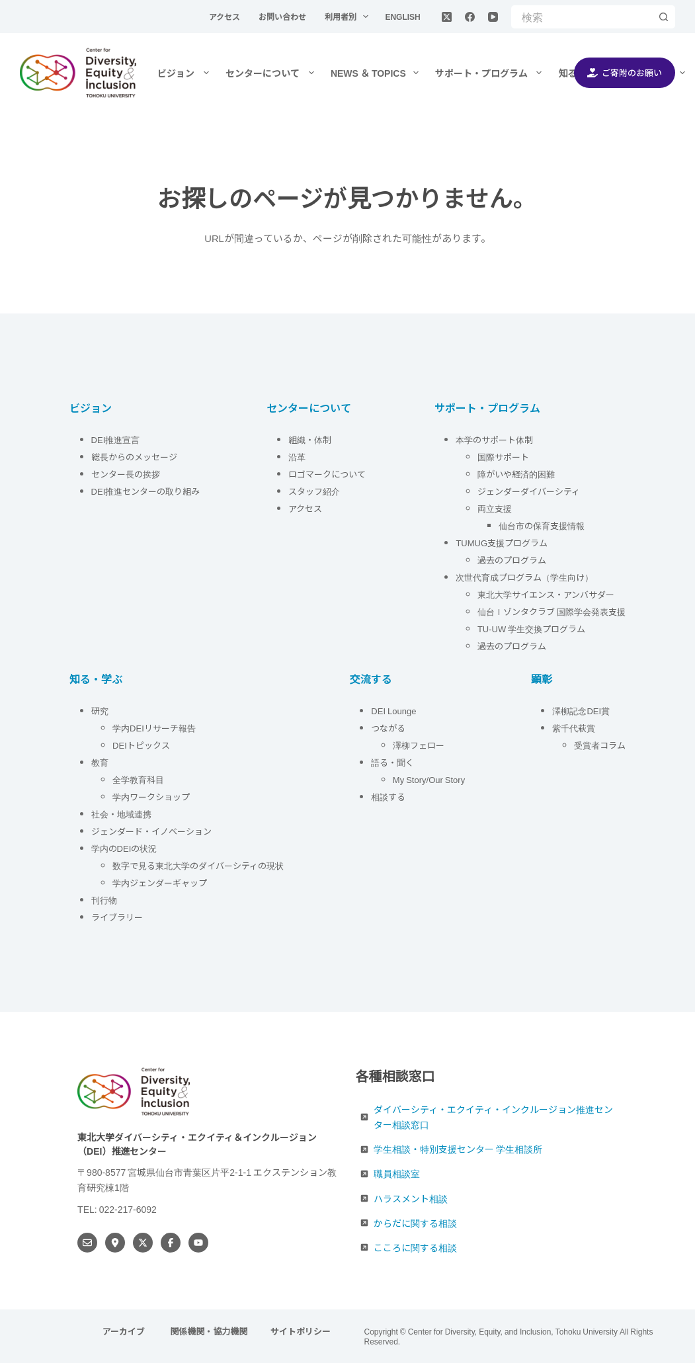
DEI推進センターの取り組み (145, 491)
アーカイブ (124, 1331)
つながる (388, 728)
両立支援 (494, 508)
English (402, 16)
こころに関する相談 (415, 1247)
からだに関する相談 (415, 1222)
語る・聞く (392, 762)
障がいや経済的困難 (516, 474)
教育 (99, 762)
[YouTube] (493, 17)
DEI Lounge (393, 710)
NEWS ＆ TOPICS (377, 73)
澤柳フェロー (418, 745)
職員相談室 (397, 1173)
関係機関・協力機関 (208, 1331)
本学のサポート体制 (494, 439)
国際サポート (503, 456)
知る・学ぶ (95, 678)
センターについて (272, 73)
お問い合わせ (283, 16)
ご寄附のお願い (625, 72)
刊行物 (104, 899)
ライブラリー (117, 917)
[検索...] (581, 16)
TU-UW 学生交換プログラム (531, 628)
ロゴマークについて (328, 474)
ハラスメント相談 (411, 1198)
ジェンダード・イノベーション (151, 831)
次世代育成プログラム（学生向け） (524, 577)
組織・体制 (309, 439)
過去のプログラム (511, 560)
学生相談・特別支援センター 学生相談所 (458, 1149)
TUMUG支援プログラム (502, 542)
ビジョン (185, 73)
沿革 (297, 456)
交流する (371, 678)
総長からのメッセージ (134, 456)
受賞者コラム (600, 745)
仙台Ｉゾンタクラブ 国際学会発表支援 (551, 611)
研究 (99, 710)
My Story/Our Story (429, 779)
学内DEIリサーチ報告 (155, 728)
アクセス (225, 16)
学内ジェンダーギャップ (159, 882)
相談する (388, 796)
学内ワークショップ (151, 796)
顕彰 (541, 678)
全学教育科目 (138, 779)
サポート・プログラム (491, 73)
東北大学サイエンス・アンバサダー (545, 594)
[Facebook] (470, 17)
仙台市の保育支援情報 (542, 525)
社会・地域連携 (121, 813)
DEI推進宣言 (115, 439)
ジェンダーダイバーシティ (528, 491)
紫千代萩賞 (573, 728)
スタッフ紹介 (314, 491)
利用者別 (349, 16)
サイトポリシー (300, 1331)
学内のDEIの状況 (124, 848)
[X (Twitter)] (447, 17)
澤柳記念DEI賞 (581, 710)
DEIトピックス (141, 745)
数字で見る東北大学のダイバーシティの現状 (198, 865)
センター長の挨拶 (125, 474)
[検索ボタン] (663, 16)
